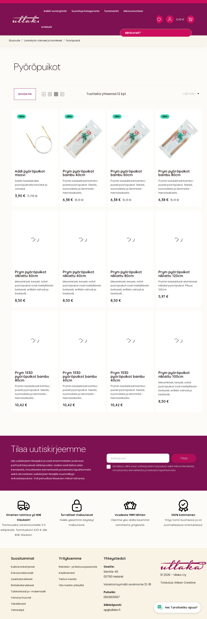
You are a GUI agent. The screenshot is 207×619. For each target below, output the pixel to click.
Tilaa (183, 458)
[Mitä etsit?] (156, 33)
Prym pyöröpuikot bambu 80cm (174, 173)
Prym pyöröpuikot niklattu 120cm (174, 274)
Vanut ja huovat (21, 597)
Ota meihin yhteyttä (71, 585)
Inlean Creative (185, 583)
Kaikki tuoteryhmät (55, 11)
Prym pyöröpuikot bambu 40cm (78, 173)
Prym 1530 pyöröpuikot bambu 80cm (32, 376)
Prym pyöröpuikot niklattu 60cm (30, 274)
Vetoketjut (17, 610)
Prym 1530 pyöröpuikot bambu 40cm (128, 376)
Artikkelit (46, 26)
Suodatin (25, 94)
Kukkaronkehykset (23, 567)
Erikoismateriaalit (22, 573)
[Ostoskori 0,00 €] (185, 19)
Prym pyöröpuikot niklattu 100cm (174, 374)
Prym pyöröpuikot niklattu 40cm (78, 274)
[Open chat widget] (177, 607)
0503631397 (112, 597)
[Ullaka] (29, 19)
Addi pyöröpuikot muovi (30, 173)
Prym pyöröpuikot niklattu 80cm (126, 274)
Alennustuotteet (133, 11)
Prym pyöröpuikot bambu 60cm (126, 173)
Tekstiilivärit (18, 604)
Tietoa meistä (68, 579)
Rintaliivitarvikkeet (22, 585)
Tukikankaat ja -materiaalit (28, 591)
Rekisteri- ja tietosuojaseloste (78, 567)
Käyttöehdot (67, 573)
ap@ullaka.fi (112, 610)
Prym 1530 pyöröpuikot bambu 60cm (80, 376)
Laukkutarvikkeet (21, 579)
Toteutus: (167, 583)
